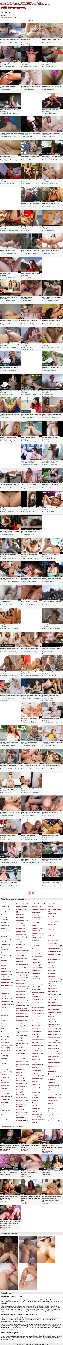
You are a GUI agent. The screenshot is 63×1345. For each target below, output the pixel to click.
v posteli (50, 962)
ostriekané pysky (21, 1061)
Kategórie (4, 8)
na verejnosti (14, 230)
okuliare (18, 1040)
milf (17, 947)
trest (33, 1122)
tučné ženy (51, 919)
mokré (14, 136)
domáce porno (6, 183)
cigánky (3, 941)
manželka (19, 928)
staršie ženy (35, 1070)
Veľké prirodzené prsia (54, 981)
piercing (18, 1092)
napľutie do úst (20, 991)
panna (18, 1072)
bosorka (3, 928)
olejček (18, 1047)
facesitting (3, 1015)
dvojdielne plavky (5, 982)
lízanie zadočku (48, 651)
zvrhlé (28, 230)
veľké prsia (47, 136)
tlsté (45, 89)
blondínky (25, 160)
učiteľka (50, 930)
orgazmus (4, 324)
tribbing (50, 903)
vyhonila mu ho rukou (54, 1024)
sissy (33, 1042)
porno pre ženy (20, 1117)
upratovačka (51, 943)
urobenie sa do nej (53, 951)
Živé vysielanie (21, 8)
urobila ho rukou (52, 954)
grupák (2, 1028)
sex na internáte (36, 1013)
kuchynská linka (5, 1099)
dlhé (2, 968)
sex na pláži (35, 1016)
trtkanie (50, 913)
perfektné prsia (20, 1086)
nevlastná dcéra (48, 654)
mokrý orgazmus (27, 558)
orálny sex (35, 207)
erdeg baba (4, 993)
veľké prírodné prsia (53, 979)
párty (17, 1075)
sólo (45, 183)
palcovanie (47, 417)
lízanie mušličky (20, 903)
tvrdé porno (26, 136)
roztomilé (34, 962)
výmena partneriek (53, 1031)
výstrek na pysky (52, 1054)
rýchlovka (35, 973)
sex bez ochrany (36, 1010)
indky (2, 1063)
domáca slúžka (5, 971)
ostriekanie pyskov (21, 1064)
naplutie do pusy (21, 989)
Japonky (3, 1069)
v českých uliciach (53, 959)
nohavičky (19, 1026)
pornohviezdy (26, 183)
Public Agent (35, 943)
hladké (2, 1039)
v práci (50, 965)
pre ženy (34, 605)
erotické (3, 996)
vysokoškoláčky (52, 1037)
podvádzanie (26, 769)
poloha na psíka (48, 160)
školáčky (34, 1092)
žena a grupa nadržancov (55, 1114)
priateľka (34, 925)
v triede (50, 970)
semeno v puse (36, 999)
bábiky (52, 43)
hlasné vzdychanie (6, 1045)
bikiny (2, 922)
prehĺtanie (35, 915)
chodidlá (3, 1056)
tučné (49, 916)
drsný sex (3, 977)
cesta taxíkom (6, 66)
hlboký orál (5, 253)
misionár (14, 886)
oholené (18, 1038)
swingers (34, 1087)
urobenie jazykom (53, 948)
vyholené (50, 1022)
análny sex (47, 815)
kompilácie (4, 1093)
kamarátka (3, 1082)
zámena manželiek (53, 1094)
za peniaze (51, 1079)
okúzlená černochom (22, 1043)
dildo (2, 965)
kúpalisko (3, 1102)
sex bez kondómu (37, 1007)
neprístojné (19, 997)
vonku (35, 66)
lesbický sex (55, 417)
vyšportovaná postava (54, 1062)
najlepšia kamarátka (22, 986)
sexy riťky (35, 1034)
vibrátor (50, 1016)
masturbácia (5, 230)
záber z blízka (52, 1085)
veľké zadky (51, 991)
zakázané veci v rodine (54, 1088)
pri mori (34, 922)
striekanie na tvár (37, 1078)
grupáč (4, 558)
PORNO (6, 6)
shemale (54, 464)
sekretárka (35, 996)
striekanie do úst (36, 1075)
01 (29, 20)
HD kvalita (3, 1036)
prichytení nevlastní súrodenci (52, 841)
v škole (50, 967)
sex (13, 66)
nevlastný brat (20, 1013)
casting (3, 936)
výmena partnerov (53, 1034)
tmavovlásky (35, 1114)
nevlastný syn (20, 1023)
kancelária (3, 1085)
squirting (34, 1059)
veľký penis (26, 324)
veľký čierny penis (28, 349)
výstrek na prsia (52, 1051)
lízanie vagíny (20, 906)
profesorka (35, 937)
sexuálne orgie (27, 862)
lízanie (11, 792)
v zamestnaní (51, 973)
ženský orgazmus (53, 183)
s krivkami (46, 862)
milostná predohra (21, 950)
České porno (4, 955)
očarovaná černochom (22, 1031)
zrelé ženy (51, 1106)
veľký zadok (47, 558)
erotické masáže (5, 1001)
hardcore (3, 1034)
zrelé (49, 1103)
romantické (13, 253)
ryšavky (46, 113)
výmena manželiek (53, 1028)
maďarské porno (21, 920)
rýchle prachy (27, 207)
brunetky (46, 43)
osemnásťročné (12, 113)
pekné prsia (19, 1078)
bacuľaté (3, 920)
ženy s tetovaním (52, 1121)
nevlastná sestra (48, 700)
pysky (55, 66)
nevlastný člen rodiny (8, 651)
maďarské (19, 917)
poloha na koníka (27, 347)
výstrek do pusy (52, 1040)
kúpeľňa (3, 1105)
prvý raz (34, 940)
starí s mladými (6, 300)
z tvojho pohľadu (27, 66)
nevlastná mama (6, 581)
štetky (34, 1097)
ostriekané (19, 1058)
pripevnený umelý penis (39, 933)
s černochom (36, 984)
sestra (52, 441)
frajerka (3, 1020)
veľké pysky (51, 988)
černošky (4, 441)
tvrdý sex (50, 924)
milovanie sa (19, 953)
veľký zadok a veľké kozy (55, 1005)
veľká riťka (51, 976)
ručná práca (35, 965)
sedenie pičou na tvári (38, 992)
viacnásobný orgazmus (29, 45)
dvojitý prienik (4, 988)
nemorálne (19, 994)
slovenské (53, 113)
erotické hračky (5, 998)
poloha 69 (14, 43)
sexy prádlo (35, 1031)
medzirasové (19, 944)
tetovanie (46, 581)
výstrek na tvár (56, 628)
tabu (33, 1105)
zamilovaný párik (52, 1097)
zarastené (25, 511)
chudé (24, 441)
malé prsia (19, 925)
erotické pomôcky (36, 675)
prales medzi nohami (38, 909)
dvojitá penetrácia (5, 985)
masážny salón (20, 931)
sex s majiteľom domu (38, 1019)
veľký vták (34, 324)
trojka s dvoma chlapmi (54, 909)
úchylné (50, 935)
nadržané (19, 980)
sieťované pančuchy (38, 1039)
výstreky (50, 1059)
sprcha (34, 1056)
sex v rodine (35, 1023)
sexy (29, 277)
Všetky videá (12, 8)
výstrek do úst (52, 1045)
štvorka (34, 1100)
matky (18, 942)
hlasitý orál (4, 1042)
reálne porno (5, 43)
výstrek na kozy (52, 1048)
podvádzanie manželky (22, 1100)
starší (53, 862)
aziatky (2, 912)
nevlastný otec (20, 1020)
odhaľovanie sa (20, 1035)
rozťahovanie (36, 956)
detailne (4, 347)
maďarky (18, 914)
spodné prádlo (48, 66)
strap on (34, 1073)
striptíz (46, 300)
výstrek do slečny (53, 1042)
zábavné (50, 1082)
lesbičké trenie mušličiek (7, 1113)
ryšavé (34, 976)
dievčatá (25, 89)
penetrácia (19, 1080)
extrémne (3, 1010)
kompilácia (4, 1091)
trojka (52, 511)
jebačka (3, 1074)
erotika (2, 1007)
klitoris (2, 1088)
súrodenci (35, 1084)
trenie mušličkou (6, 511)
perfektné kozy (20, 1083)
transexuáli (47, 464)
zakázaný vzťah (52, 1092)
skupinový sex (12, 558)
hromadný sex (4, 1050)
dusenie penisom (5, 979)
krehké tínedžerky (5, 1096)
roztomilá (34, 959)
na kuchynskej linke (21, 972)
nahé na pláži (20, 983)
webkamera (51, 1071)
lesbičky (34, 183)
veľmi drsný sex (52, 1009)
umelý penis (51, 940)
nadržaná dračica (21, 977)
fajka (53, 253)
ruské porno (35, 967)
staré (33, 1062)
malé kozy (19, 923)
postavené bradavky (37, 903)
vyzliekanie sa (52, 1066)
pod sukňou (19, 1094)
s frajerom (35, 986)
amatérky (25, 43)
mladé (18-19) (26, 722)
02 (33, 20)
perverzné (19, 1089)
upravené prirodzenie (54, 945)
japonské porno (5, 1072)
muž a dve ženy (20, 967)
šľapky (34, 1095)
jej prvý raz (4, 1077)
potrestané (35, 906)
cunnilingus (4, 944)
